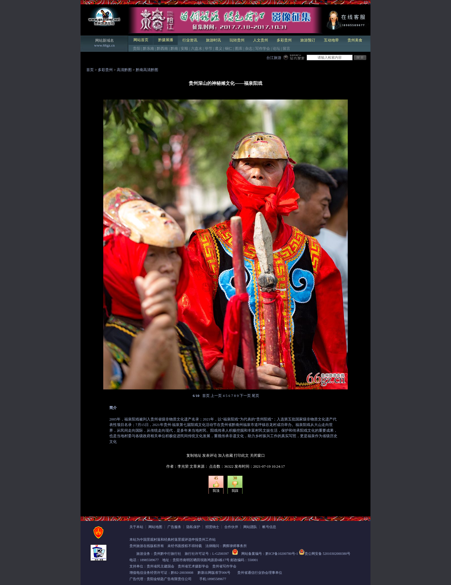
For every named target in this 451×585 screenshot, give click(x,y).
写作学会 (262, 48)
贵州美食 (354, 40)
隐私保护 (193, 527)
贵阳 (136, 48)
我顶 (216, 491)
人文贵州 (260, 40)
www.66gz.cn (104, 45)
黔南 (174, 48)
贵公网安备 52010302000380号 (327, 554)
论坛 (276, 48)
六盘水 (196, 48)
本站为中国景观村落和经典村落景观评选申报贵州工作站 (172, 540)
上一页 (216, 395)
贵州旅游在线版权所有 (146, 546)
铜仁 (228, 48)
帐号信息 (269, 527)
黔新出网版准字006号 (214, 573)
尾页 (255, 395)
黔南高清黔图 (147, 70)
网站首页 (140, 40)
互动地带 (331, 40)
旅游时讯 (213, 40)
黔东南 (148, 48)
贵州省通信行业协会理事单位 (259, 573)
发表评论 (209, 455)
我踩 (235, 491)
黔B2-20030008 (182, 573)
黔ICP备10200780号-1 (281, 554)
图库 (238, 48)
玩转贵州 (237, 40)
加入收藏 (225, 455)
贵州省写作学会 (224, 566)
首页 (90, 70)
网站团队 (250, 527)
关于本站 (136, 527)
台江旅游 (273, 58)
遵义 (218, 48)
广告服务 (174, 527)
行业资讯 (189, 40)
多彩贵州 (284, 40)
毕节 (208, 48)
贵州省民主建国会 (160, 566)
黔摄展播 (165, 40)
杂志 (249, 48)
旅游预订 (307, 40)
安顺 (184, 48)
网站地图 (155, 527)
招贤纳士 (212, 527)
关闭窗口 (257, 455)
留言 (286, 48)
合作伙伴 (231, 527)
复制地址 (193, 455)
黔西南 (162, 48)
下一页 (245, 395)
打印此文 (241, 455)
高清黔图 (124, 70)
